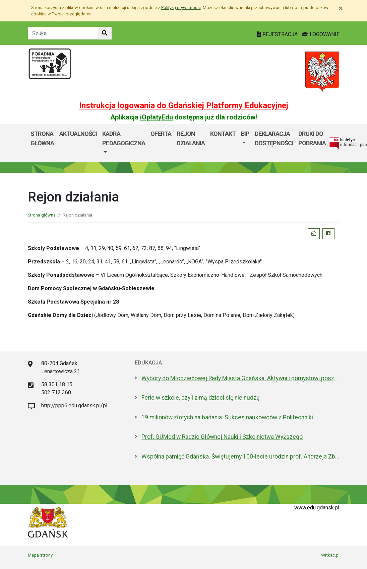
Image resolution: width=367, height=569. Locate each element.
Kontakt (223, 133)
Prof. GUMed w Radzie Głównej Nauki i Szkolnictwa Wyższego (222, 436)
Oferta (160, 133)
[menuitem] (124, 143)
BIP (245, 133)
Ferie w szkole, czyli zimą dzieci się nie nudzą (200, 397)
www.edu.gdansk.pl (316, 507)
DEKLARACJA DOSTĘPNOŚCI (274, 138)
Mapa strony (40, 555)
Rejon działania (191, 138)
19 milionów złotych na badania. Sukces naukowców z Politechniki (227, 417)
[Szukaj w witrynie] (105, 33)
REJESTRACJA (278, 34)
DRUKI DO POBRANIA (312, 138)
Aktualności (78, 133)
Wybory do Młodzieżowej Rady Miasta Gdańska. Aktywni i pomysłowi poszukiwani (240, 378)
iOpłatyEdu (156, 117)
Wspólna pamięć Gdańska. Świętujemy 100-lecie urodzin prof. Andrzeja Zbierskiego (240, 456)
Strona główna (42, 138)
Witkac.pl (330, 555)
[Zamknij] (341, 8)
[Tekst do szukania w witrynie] (63, 33)
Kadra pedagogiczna (123, 138)
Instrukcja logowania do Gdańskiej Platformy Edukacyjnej (183, 105)
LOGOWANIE (321, 34)
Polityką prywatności (181, 7)
